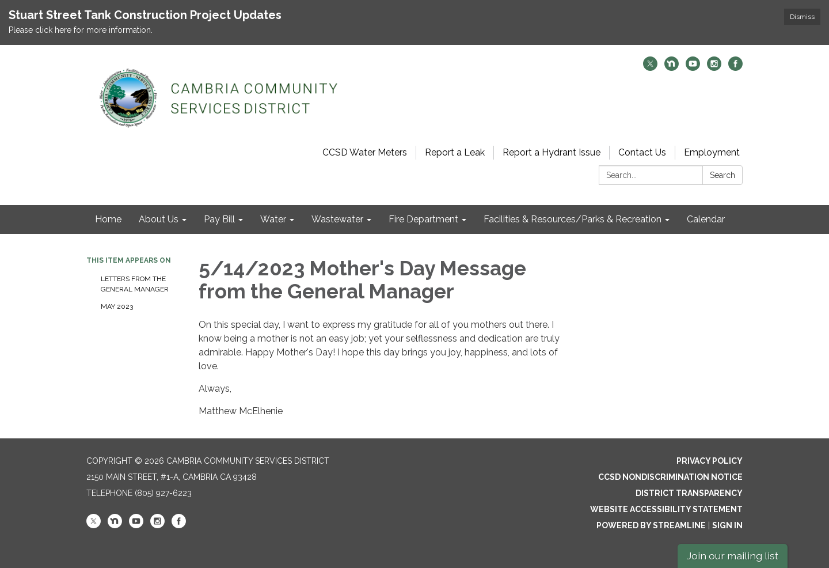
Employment (712, 152)
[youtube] (693, 67)
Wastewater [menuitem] (337, 219)
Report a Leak (455, 152)
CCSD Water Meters (364, 152)
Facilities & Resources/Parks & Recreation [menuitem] (572, 219)
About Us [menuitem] (158, 219)
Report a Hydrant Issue (551, 152)
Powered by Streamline (651, 525)
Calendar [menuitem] (706, 219)
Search (722, 175)
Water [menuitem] (273, 219)
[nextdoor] (671, 67)
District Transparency (689, 493)
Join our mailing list (732, 556)
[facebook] (735, 67)
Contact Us (642, 152)
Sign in (727, 525)
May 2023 (117, 306)
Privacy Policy (709, 460)
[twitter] (650, 67)
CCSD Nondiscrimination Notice (670, 477)
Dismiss (802, 17)
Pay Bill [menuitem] (219, 219)
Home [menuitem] (108, 219)
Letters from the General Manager (135, 284)
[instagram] (714, 67)
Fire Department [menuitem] (423, 219)
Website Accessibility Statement (666, 509)
